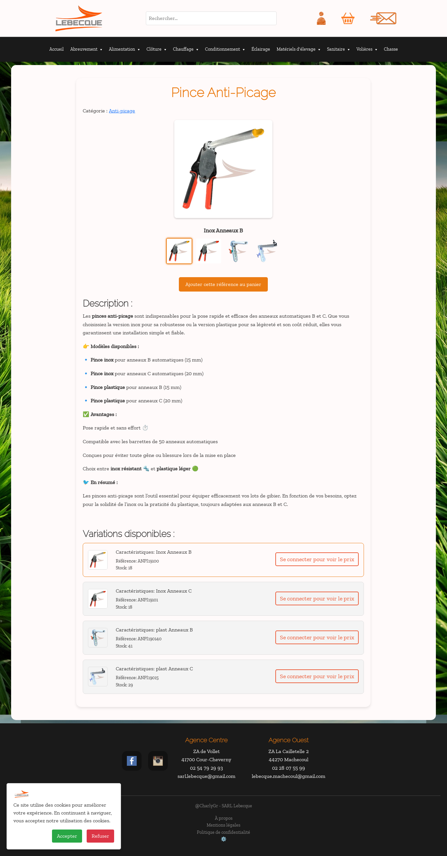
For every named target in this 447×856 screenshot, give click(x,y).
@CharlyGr (206, 806)
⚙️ (224, 839)
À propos (223, 818)
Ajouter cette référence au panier (223, 284)
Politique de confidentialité (223, 832)
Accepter (67, 836)
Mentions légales (223, 825)
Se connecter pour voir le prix (317, 559)
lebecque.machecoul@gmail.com (288, 776)
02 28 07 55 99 (288, 768)
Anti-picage (122, 111)
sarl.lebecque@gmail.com (206, 776)
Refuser (100, 836)
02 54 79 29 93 (206, 768)
